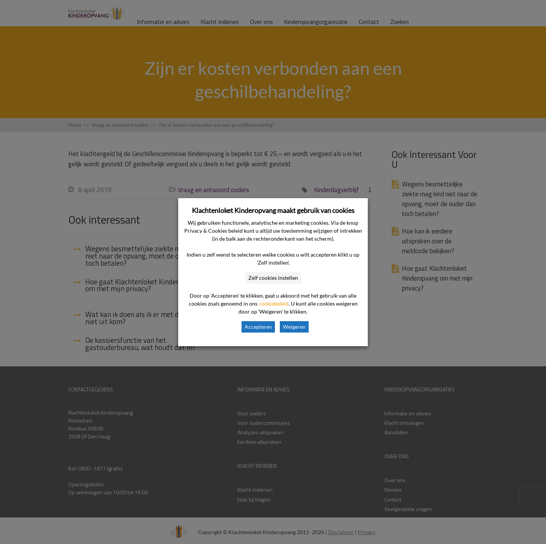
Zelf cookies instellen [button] (273, 277)
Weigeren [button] (294, 326)
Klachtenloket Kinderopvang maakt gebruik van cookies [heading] (273, 210)
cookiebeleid (274, 303)
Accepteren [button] (258, 326)
